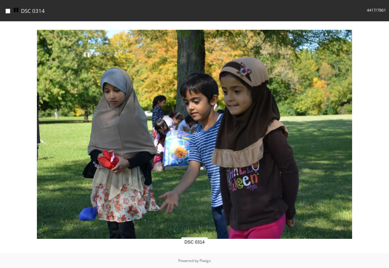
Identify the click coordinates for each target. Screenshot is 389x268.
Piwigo (205, 260)
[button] (383, 27)
